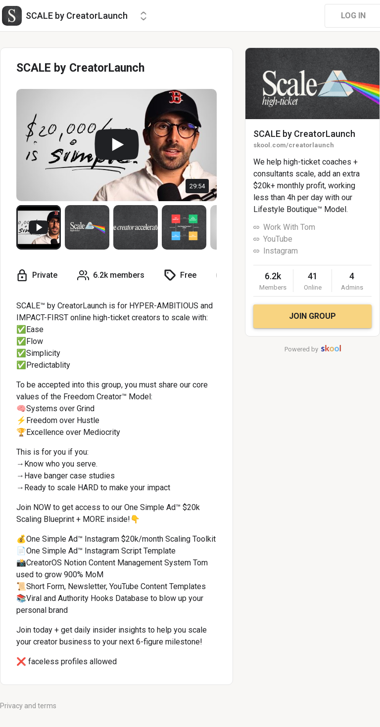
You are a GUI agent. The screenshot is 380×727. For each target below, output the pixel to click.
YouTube (277, 239)
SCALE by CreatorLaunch (304, 133)
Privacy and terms (28, 706)
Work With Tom (289, 227)
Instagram (280, 251)
